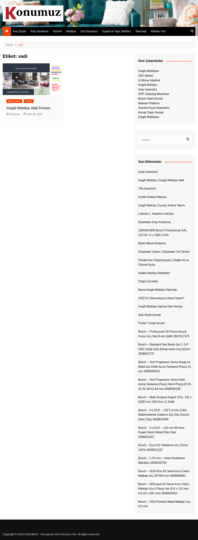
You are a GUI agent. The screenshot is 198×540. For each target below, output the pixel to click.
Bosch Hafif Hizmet (150, 98)
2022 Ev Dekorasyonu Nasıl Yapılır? (161, 298)
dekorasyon (14, 101)
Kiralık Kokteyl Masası (152, 196)
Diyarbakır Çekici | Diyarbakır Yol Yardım (164, 251)
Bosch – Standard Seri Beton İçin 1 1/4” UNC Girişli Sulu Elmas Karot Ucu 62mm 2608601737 (164, 349)
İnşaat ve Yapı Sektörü (116, 31)
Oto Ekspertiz (89, 31)
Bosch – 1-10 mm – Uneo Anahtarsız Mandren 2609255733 (161, 460)
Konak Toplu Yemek (150, 112)
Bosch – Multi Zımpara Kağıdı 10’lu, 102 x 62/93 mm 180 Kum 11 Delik (165, 399)
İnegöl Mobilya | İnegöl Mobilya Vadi (161, 180)
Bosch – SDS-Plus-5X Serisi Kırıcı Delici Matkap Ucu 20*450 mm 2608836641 (164, 473)
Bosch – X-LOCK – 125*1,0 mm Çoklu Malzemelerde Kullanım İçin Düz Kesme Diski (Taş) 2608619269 (163, 415)
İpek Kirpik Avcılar (149, 314)
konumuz (13, 114)
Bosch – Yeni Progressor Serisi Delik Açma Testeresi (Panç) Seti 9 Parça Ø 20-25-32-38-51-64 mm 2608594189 (165, 384)
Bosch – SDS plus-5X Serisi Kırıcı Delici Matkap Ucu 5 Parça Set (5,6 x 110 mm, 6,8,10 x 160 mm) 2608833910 (163, 489)
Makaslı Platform (149, 103)
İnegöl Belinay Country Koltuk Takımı (161, 205)
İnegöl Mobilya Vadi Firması (28, 108)
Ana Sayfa (19, 31)
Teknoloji (140, 31)
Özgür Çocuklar (148, 281)
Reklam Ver (158, 31)
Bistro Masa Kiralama (152, 243)
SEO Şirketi (145, 75)
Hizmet (57, 31)
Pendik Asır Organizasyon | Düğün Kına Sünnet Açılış (163, 262)
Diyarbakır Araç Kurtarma (154, 222)
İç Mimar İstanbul (149, 80)
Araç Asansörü (147, 89)
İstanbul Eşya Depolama (153, 107)
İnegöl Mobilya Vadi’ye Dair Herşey (160, 306)
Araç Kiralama (39, 31)
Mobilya (71, 31)
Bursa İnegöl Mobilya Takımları (157, 289)
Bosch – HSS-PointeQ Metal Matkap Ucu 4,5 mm (164, 504)
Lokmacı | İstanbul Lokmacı (156, 213)
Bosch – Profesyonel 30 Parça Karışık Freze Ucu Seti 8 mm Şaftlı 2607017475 (163, 334)
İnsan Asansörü (148, 171)
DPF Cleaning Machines (153, 93)
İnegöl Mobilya (147, 84)
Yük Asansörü (147, 188)
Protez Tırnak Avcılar (151, 323)
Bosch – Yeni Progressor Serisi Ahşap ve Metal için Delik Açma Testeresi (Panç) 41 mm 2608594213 (164, 367)
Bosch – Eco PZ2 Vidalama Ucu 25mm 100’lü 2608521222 (163, 447)
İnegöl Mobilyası (148, 71)
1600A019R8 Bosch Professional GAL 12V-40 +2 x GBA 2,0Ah (162, 233)
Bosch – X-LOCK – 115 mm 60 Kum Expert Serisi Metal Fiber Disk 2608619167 (161, 432)
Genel (29, 101)
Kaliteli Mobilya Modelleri (154, 273)
